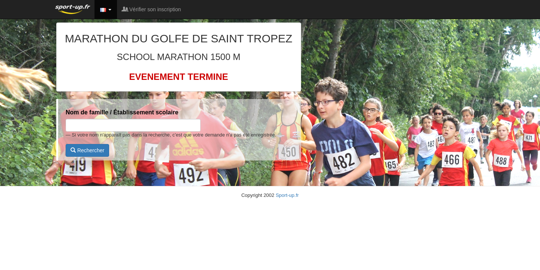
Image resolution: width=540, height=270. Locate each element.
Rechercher (87, 150)
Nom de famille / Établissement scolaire (122, 112)
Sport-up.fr (287, 195)
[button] (105, 9)
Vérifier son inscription (152, 9)
